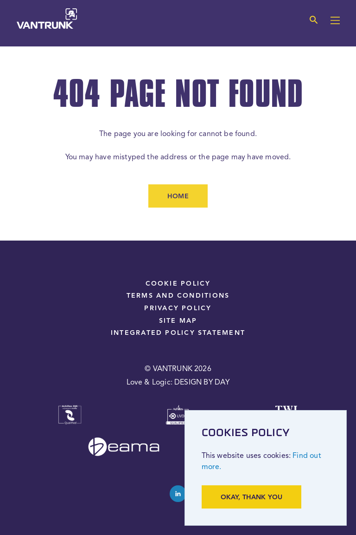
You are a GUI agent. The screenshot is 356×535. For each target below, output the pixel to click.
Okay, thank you (252, 497)
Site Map (178, 321)
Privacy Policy (177, 308)
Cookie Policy (178, 284)
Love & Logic (149, 382)
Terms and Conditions (178, 296)
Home (178, 196)
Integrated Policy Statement (178, 333)
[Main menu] (335, 21)
